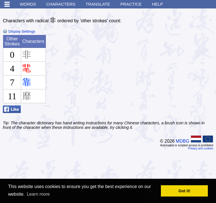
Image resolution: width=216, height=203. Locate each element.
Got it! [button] (184, 191)
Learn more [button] (38, 194)
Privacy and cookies (200, 148)
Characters (60, 4)
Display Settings (19, 31)
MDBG (182, 141)
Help (157, 4)
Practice (131, 4)
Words (28, 4)
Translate (98, 4)
